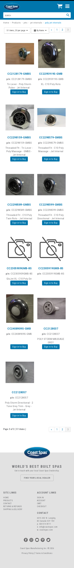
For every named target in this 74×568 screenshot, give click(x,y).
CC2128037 (51, 328)
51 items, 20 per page (17, 30)
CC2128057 (19, 392)
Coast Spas (17, 6)
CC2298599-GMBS (51, 204)
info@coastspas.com (48, 527)
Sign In (40, 497)
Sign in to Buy (19, 92)
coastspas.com (46, 530)
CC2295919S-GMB (51, 73)
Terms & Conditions (43, 553)
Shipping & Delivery (12, 509)
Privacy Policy (28, 553)
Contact (7, 503)
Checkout (41, 506)
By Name (40, 30)
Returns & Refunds (12, 506)
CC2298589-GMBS (19, 204)
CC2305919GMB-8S (50, 268)
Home (6, 497)
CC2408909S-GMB (19, 328)
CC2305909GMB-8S (19, 268)
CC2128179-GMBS (19, 73)
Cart (39, 503)
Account (41, 500)
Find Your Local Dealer (37, 478)
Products (8, 500)
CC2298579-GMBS (51, 137)
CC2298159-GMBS (19, 137)
